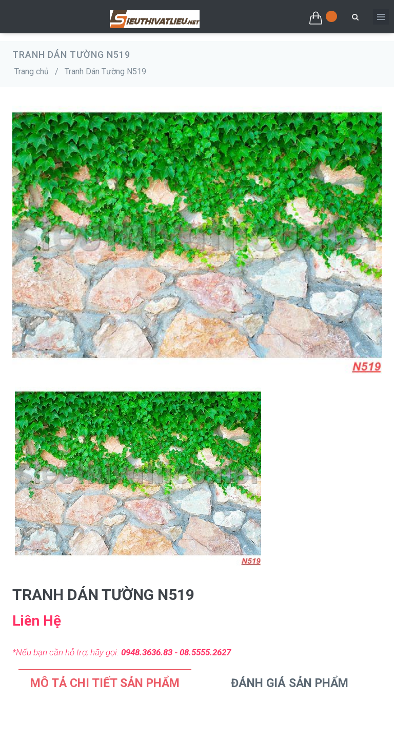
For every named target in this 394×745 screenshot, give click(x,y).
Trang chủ (31, 71)
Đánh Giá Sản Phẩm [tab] (289, 683)
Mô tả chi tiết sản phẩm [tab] (105, 683)
